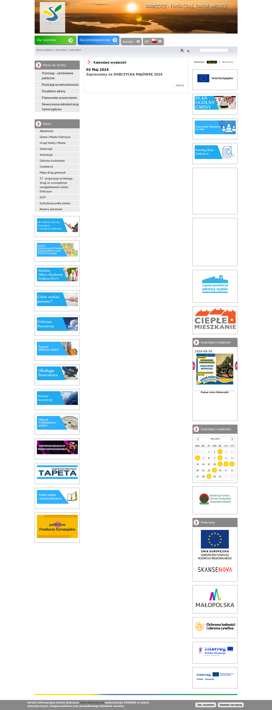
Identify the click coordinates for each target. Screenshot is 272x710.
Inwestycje (46, 155)
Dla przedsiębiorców (95, 40)
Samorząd (46, 149)
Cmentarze (46, 166)
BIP (147, 42)
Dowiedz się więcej (231, 704)
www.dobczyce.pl (92, 702)
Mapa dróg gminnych (53, 172)
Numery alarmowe (51, 209)
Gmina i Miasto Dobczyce (55, 137)
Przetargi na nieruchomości (60, 84)
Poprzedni (194, 365)
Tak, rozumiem (205, 704)
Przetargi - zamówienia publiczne (57, 75)
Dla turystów (46, 40)
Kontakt (128, 42)
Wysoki (212, 62)
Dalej (236, 365)
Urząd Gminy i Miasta (52, 143)
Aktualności (46, 131)
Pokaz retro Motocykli (215, 392)
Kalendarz (61, 50)
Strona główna (45, 50)
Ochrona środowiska (52, 160)
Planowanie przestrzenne (59, 98)
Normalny (227, 62)
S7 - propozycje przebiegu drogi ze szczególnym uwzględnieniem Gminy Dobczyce (56, 185)
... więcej (178, 85)
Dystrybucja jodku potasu (55, 203)
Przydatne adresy (53, 91)
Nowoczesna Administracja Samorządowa (60, 106)
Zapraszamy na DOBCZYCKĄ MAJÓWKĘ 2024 (124, 74)
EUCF (43, 197)
